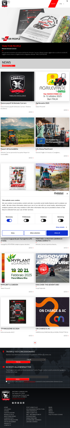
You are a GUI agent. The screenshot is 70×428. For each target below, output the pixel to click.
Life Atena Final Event (44, 149)
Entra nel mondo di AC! (8, 332)
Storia (6, 406)
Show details (60, 227)
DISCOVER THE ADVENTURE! (47, 285)
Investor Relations (11, 415)
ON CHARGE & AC (43, 329)
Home (6, 402)
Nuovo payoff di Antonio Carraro (13, 103)
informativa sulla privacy (29, 377)
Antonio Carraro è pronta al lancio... (46, 244)
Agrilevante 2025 (42, 103)
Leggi (31, 112)
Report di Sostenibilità (9, 149)
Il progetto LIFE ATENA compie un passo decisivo (15, 244)
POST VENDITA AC (32, 402)
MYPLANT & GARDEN (9, 285)
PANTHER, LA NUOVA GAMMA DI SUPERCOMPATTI (49, 240)
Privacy (51, 408)
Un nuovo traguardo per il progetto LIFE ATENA (16, 240)
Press (50, 404)
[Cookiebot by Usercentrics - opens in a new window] (55, 193)
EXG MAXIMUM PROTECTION (35, 404)
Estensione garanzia (33, 415)
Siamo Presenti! (40, 106)
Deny (12, 233)
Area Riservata (31, 406)
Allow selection (35, 233)
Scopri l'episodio (40, 288)
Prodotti (7, 419)
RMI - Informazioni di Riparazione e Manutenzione (33, 411)
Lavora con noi (31, 417)
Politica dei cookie (56, 410)
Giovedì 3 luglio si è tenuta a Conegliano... (48, 152)
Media (51, 406)
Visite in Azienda (10, 417)
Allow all (57, 233)
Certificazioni (9, 408)
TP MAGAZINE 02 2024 (10, 329)
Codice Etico (8, 413)
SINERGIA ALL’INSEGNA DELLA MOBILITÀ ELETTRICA (52, 332)
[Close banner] (67, 193)
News (50, 402)
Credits (65, 424)
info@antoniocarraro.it (18, 394)
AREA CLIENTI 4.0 (31, 408)
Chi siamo (7, 404)
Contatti (7, 420)
